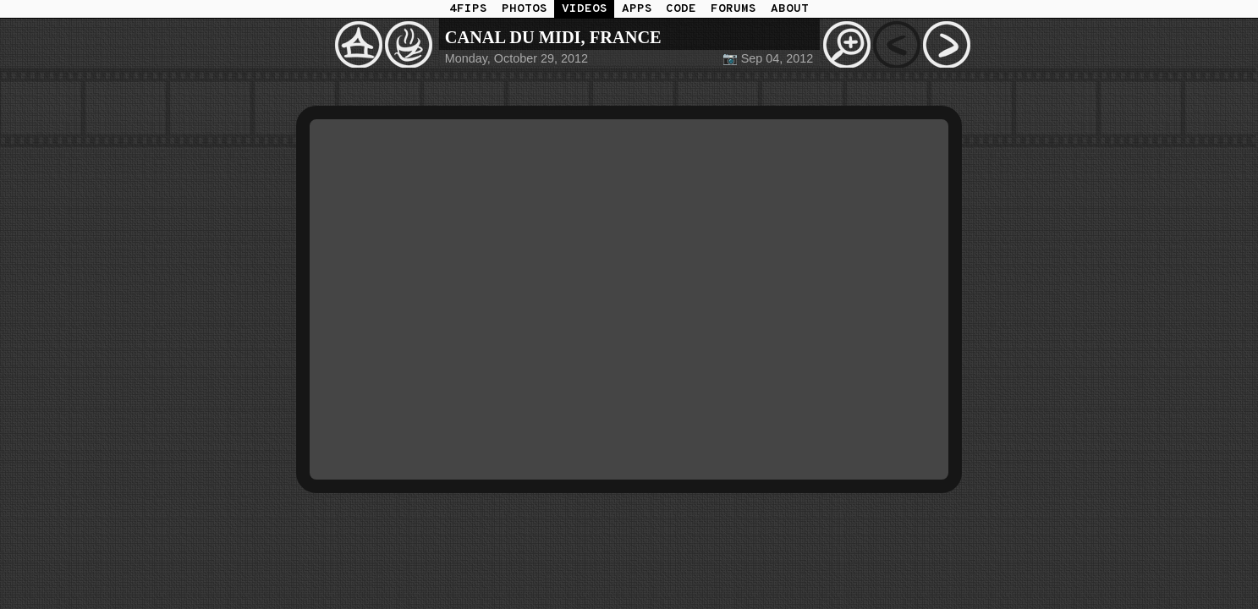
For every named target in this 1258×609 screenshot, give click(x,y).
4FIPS (468, 9)
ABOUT (790, 9)
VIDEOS (584, 9)
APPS (637, 9)
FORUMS (733, 9)
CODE (681, 9)
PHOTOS (524, 9)
